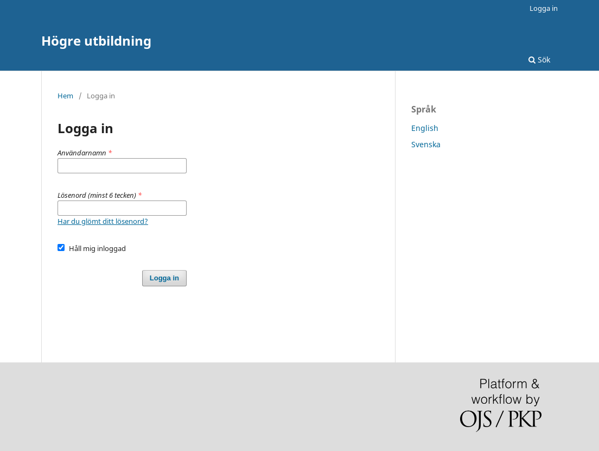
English (424, 128)
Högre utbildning (96, 40)
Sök (539, 59)
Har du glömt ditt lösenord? (103, 221)
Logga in (544, 8)
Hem (65, 96)
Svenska (426, 144)
